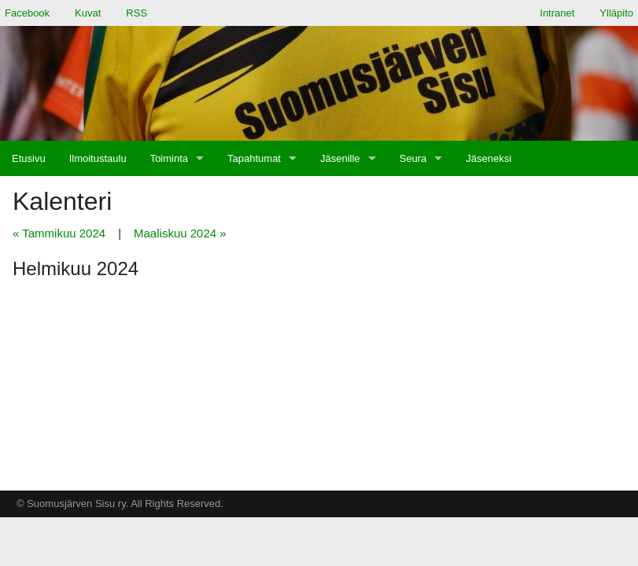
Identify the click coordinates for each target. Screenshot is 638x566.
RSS (136, 13)
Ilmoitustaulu (98, 158)
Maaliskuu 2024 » (180, 233)
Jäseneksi (488, 158)
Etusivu (29, 158)
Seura (413, 158)
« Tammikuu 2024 (59, 233)
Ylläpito (616, 13)
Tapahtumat (254, 158)
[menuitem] (28, 158)
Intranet (557, 13)
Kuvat (88, 13)
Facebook (27, 13)
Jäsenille (340, 158)
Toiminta (169, 158)
